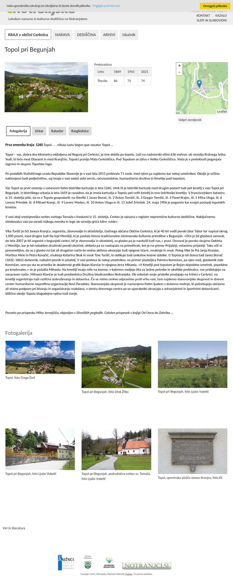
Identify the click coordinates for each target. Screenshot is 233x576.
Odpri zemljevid (190, 120)
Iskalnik (128, 34)
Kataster (57, 131)
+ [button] (179, 65)
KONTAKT (203, 15)
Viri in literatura (14, 528)
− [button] (179, 72)
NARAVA (62, 34)
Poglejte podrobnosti (106, 6)
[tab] (18, 131)
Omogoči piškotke (215, 6)
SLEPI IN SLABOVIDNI (212, 20)
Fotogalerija (18, 131)
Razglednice (80, 131)
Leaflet (222, 111)
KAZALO (221, 15)
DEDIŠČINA (86, 34)
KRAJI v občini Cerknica (28, 34)
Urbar (39, 131)
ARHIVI (109, 34)
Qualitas (128, 574)
